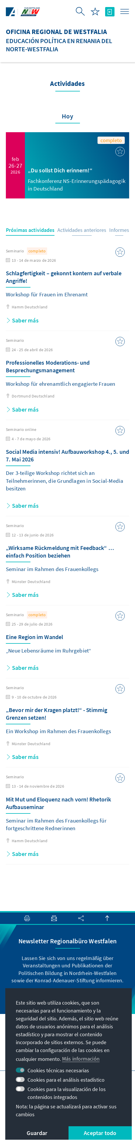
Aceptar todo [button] (100, 1132)
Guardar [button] (37, 1132)
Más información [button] (81, 1058)
